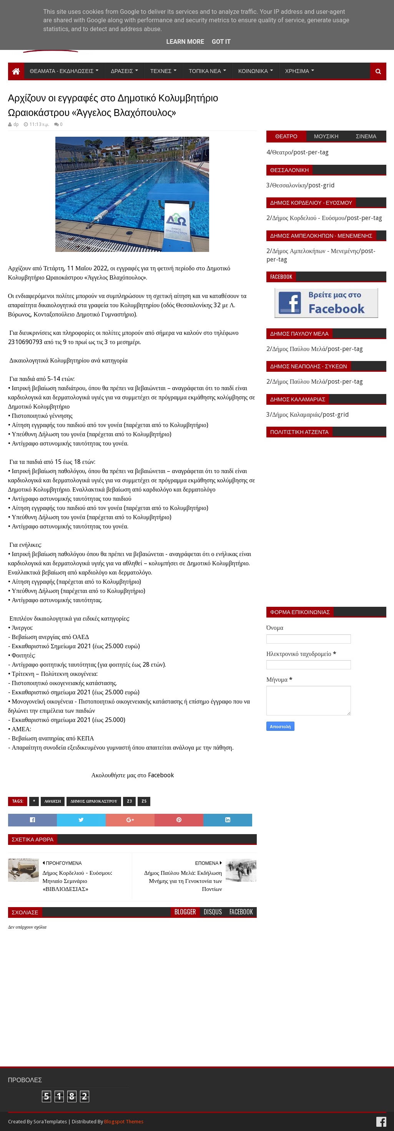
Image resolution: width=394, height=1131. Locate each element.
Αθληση (53, 801)
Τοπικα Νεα (205, 70)
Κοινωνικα (253, 70)
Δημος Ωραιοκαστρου (93, 801)
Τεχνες (160, 70)
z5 (143, 801)
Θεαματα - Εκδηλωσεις (62, 70)
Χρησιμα (297, 70)
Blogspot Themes (123, 1121)
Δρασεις (122, 70)
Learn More (185, 41)
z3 (129, 801)
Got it (221, 41)
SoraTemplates (50, 1121)
